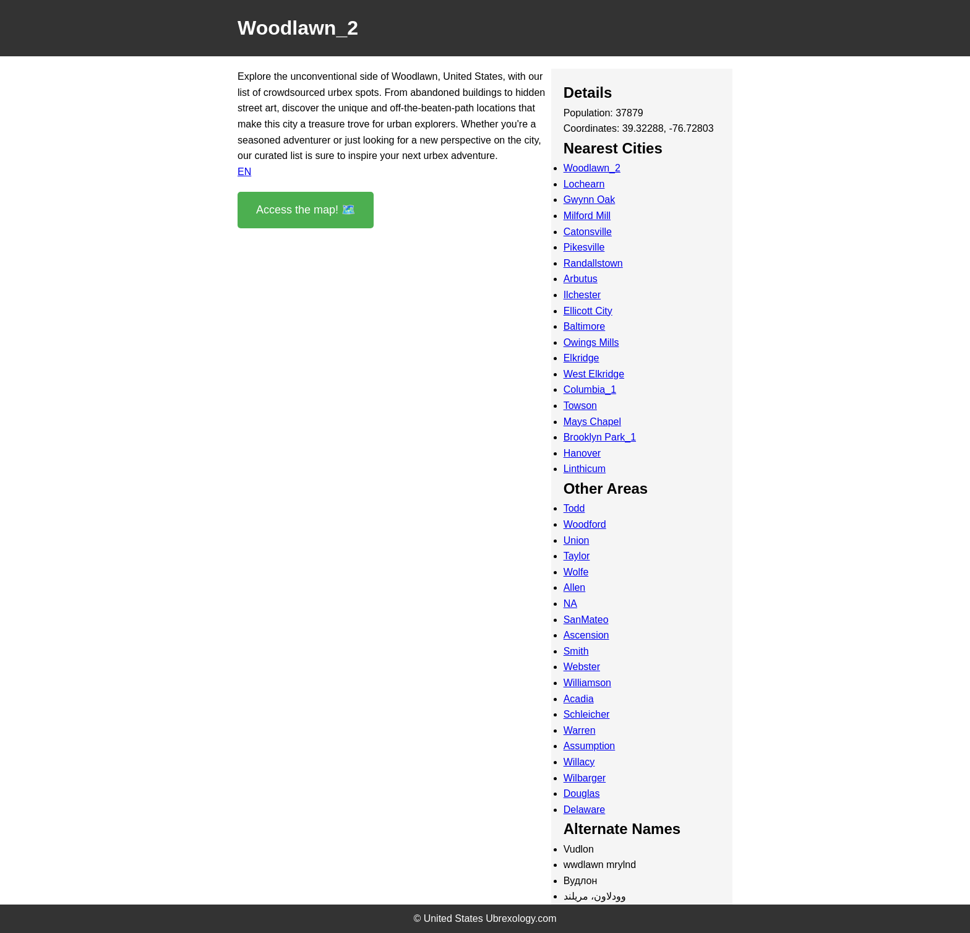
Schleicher (587, 714)
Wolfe (576, 572)
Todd (574, 508)
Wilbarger (585, 778)
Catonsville (588, 231)
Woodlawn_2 (592, 168)
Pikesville (584, 247)
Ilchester (582, 295)
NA (570, 603)
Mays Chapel (592, 421)
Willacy (579, 762)
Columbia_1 (590, 389)
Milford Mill (587, 215)
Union (577, 540)
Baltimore (585, 326)
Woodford (585, 524)
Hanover (582, 453)
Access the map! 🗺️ (305, 210)
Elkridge (581, 358)
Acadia (579, 699)
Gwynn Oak (590, 199)
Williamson (587, 682)
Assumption (590, 746)
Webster (582, 666)
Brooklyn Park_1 (600, 437)
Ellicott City (588, 311)
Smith (576, 651)
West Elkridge (594, 374)
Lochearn (584, 184)
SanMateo (586, 619)
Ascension (586, 635)
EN (244, 171)
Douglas (582, 793)
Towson (580, 405)
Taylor (577, 556)
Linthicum (585, 468)
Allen (575, 587)
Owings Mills (591, 342)
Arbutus (581, 278)
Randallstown (593, 263)
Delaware (585, 809)
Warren (580, 730)
